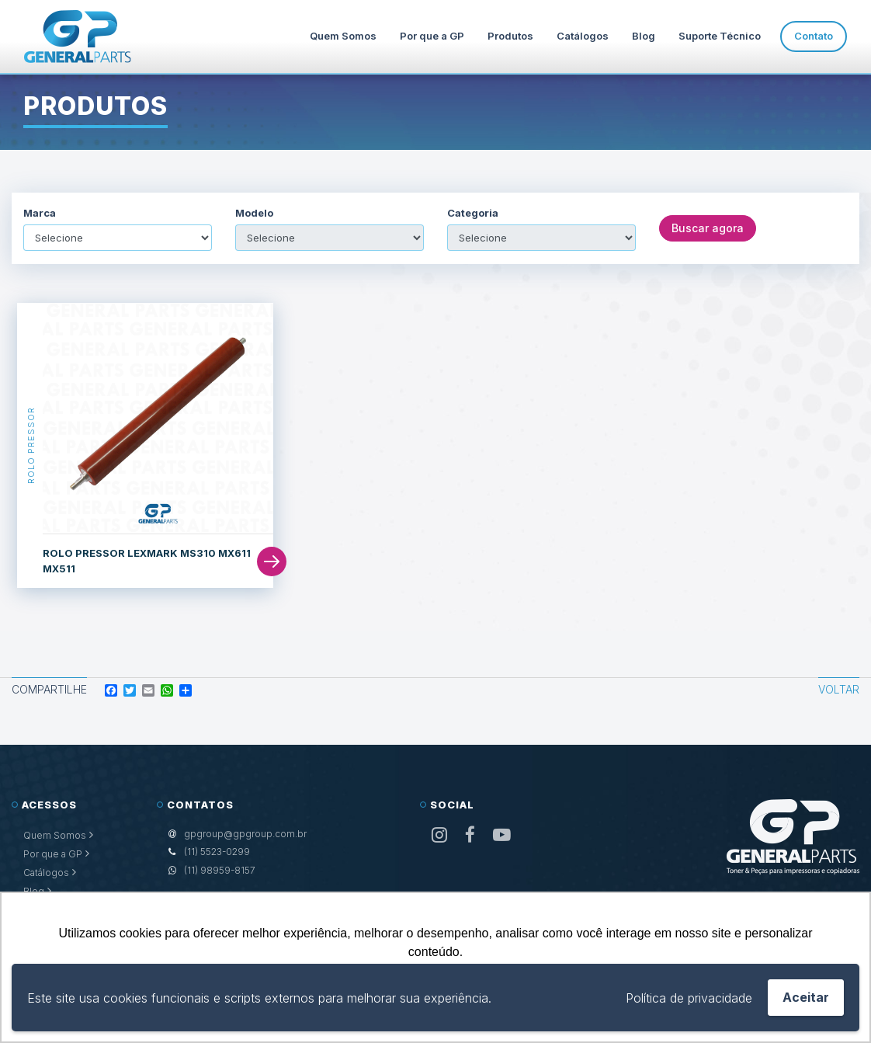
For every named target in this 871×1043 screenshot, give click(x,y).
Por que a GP (432, 36)
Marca (39, 213)
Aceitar (806, 997)
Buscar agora (707, 228)
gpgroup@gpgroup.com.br (245, 834)
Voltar (838, 689)
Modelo (254, 213)
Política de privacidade (689, 998)
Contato (813, 36)
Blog (643, 36)
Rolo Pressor (30, 445)
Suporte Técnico (719, 36)
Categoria (472, 213)
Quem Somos (343, 36)
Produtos (510, 36)
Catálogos (583, 36)
